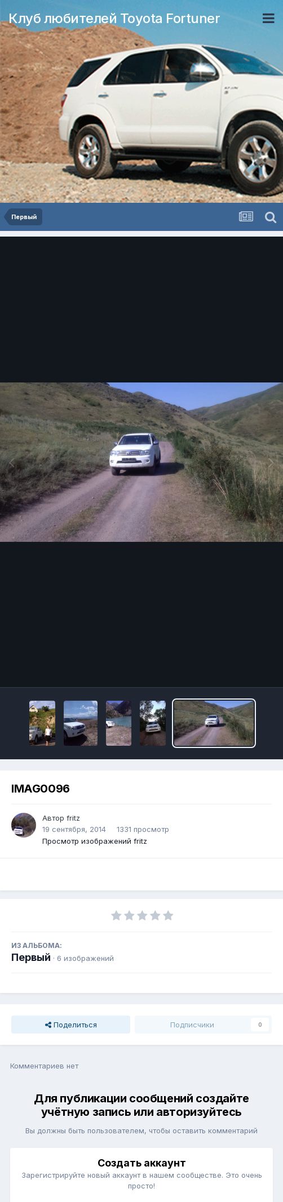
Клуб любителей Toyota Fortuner (114, 18)
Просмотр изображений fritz (94, 840)
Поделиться (71, 1024)
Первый (31, 957)
